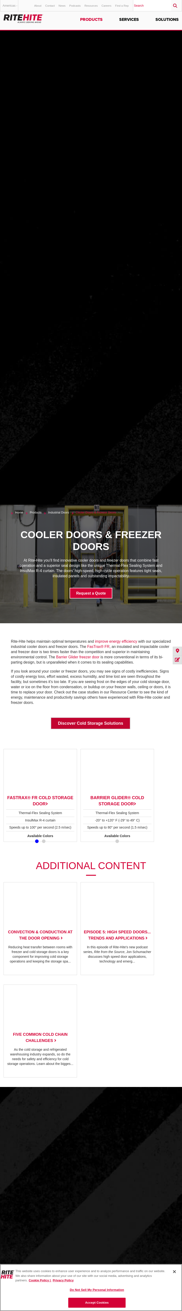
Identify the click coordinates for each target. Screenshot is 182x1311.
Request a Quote (91, 593)
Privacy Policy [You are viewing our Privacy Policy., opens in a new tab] (63, 1280)
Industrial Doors (58, 512)
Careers (106, 5)
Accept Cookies (97, 1302)
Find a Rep (122, 5)
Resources (91, 5)
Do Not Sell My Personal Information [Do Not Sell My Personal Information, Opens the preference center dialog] (97, 1290)
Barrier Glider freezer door (78, 657)
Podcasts (75, 5)
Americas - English (10, 7)
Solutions (167, 19)
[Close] (174, 1271)
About (37, 5)
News (62, 5)
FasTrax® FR (98, 647)
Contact (50, 5)
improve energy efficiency (116, 641)
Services (129, 19)
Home (19, 512)
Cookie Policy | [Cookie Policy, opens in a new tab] (40, 1280)
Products (91, 19)
